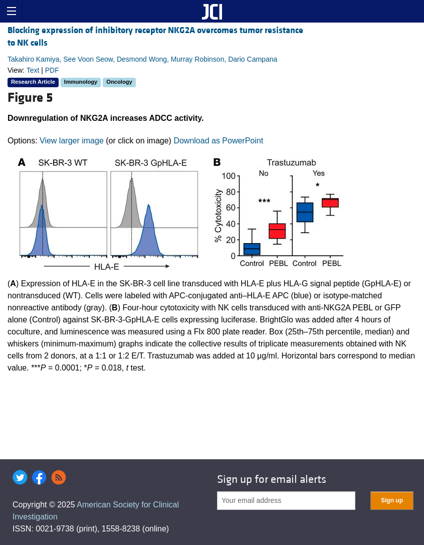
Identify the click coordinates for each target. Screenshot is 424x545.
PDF (52, 70)
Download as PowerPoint (218, 140)
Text (33, 70)
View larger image (72, 140)
